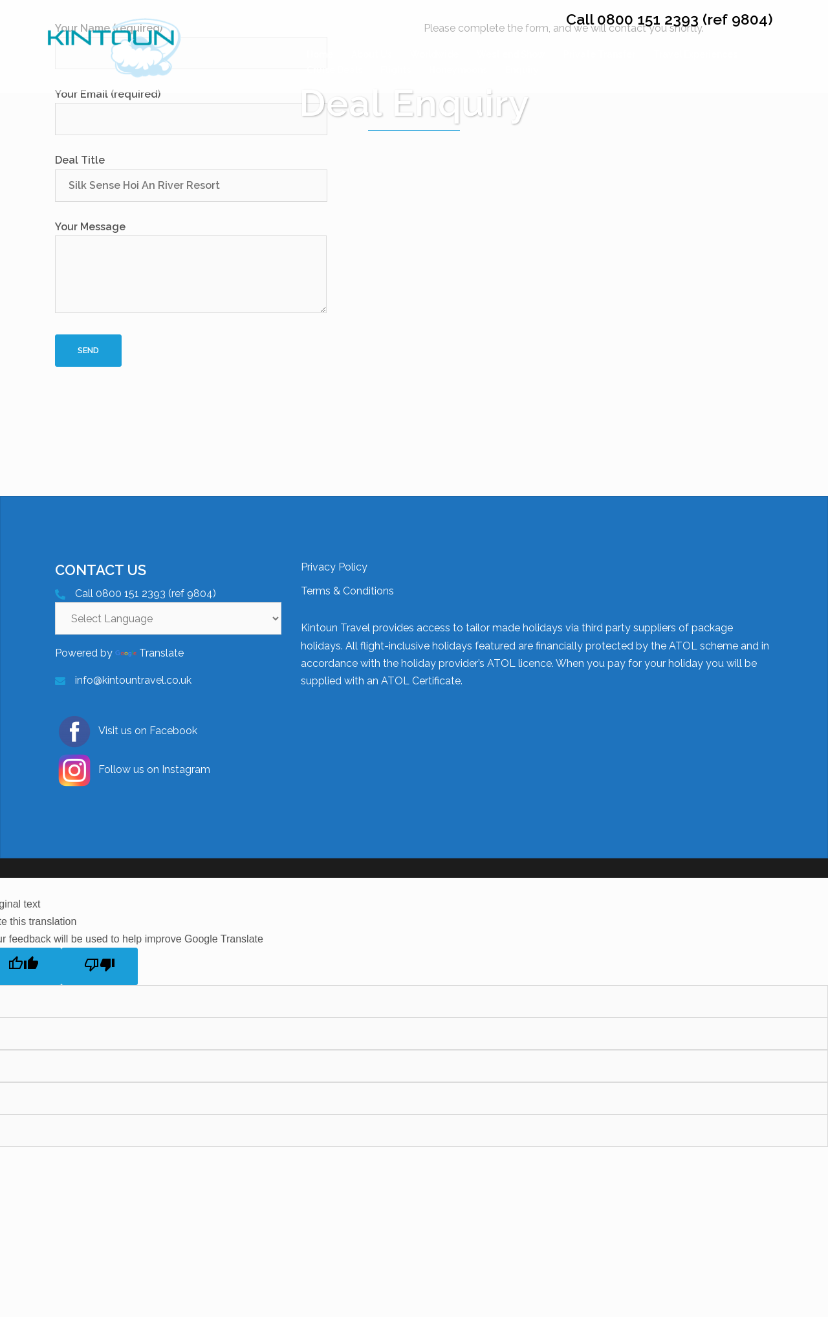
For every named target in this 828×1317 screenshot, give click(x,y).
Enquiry (522, 70)
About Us (371, 54)
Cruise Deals (334, 70)
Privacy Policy (334, 567)
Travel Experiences (695, 54)
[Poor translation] (99, 966)
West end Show (511, 54)
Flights (395, 70)
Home (320, 54)
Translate (149, 653)
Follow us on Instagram (132, 770)
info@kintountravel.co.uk (133, 680)
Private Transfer (599, 54)
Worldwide (434, 54)
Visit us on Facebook (126, 731)
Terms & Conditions (347, 591)
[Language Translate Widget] (168, 618)
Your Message (191, 268)
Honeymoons (458, 70)
